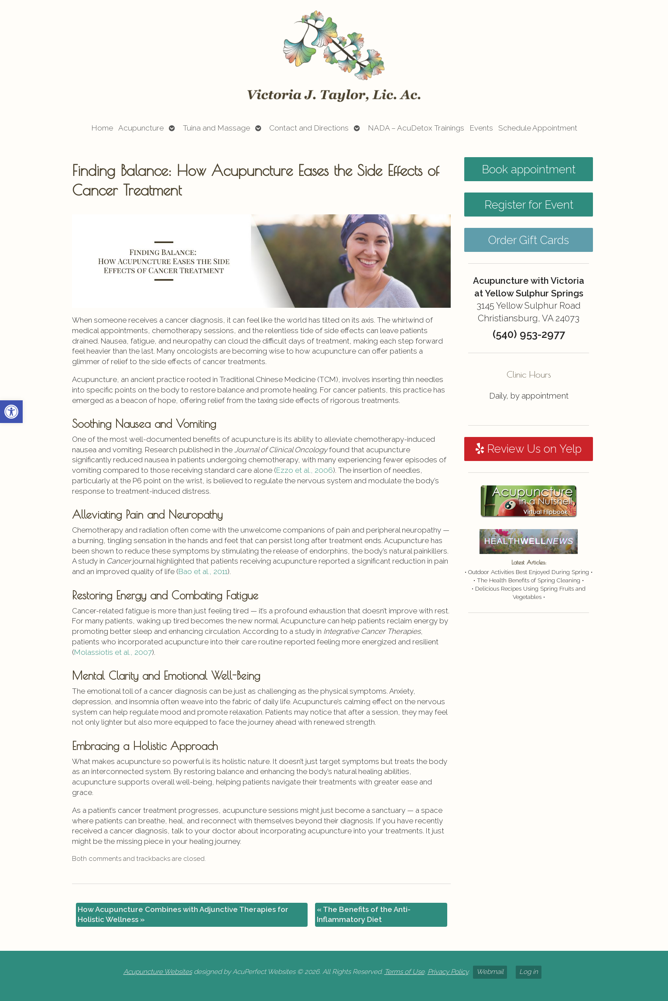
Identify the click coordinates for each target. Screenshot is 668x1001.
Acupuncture (141, 128)
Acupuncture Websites (157, 972)
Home (102, 128)
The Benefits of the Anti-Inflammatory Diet (364, 914)
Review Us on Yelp (529, 448)
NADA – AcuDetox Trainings (416, 128)
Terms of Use (404, 972)
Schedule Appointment (537, 128)
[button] (11, 411)
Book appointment (529, 169)
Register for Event (528, 204)
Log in (528, 972)
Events (481, 128)
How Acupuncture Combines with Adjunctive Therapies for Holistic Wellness (183, 914)
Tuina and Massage (216, 128)
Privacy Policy (448, 972)
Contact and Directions (309, 128)
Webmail (490, 972)
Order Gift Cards (528, 240)
